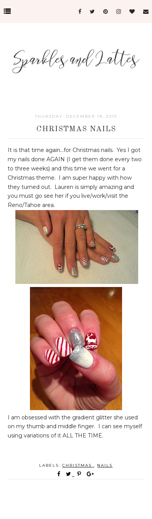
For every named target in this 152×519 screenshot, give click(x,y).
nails (104, 465)
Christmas (78, 465)
